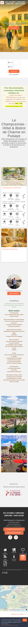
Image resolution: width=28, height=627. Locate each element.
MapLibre (23, 609)
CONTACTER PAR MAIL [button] (14, 533)
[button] (14, 74)
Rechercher (14, 71)
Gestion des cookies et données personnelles (10, 625)
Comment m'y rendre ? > (18, 614)
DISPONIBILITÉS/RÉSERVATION (14, 529)
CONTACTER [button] (14, 293)
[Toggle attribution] (26, 609)
